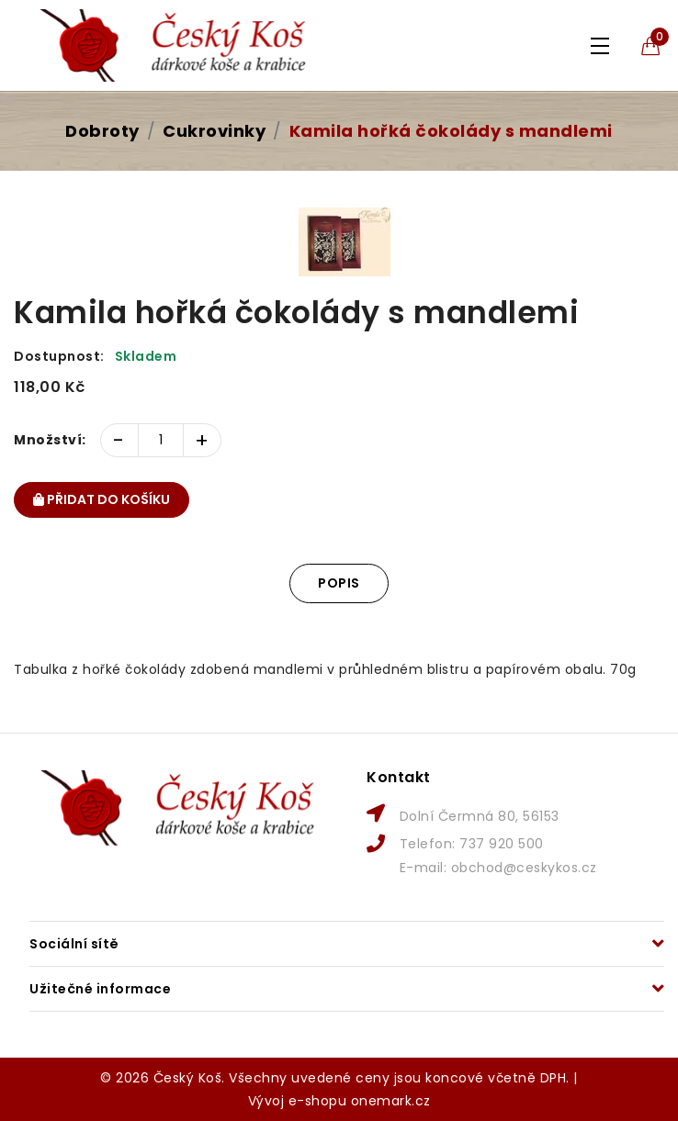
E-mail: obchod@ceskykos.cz (498, 867)
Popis (339, 583)
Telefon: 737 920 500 (472, 844)
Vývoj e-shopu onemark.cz (339, 1101)
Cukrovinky (214, 130)
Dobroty (102, 130)
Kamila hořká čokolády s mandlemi (451, 130)
